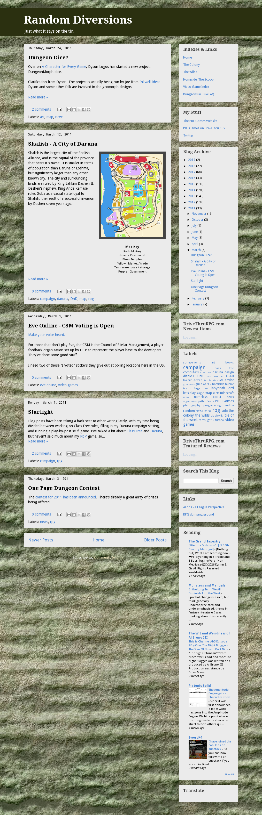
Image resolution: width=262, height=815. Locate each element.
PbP (83, 436)
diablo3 (188, 376)
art (42, 117)
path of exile (206, 401)
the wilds (202, 415)
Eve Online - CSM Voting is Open (71, 326)
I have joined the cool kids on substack (220, 745)
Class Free (134, 431)
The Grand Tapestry (204, 541)
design (229, 372)
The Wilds (190, 72)
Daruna (156, 431)
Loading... (190, 337)
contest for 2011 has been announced (65, 497)
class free (224, 368)
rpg (91, 299)
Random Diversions (78, 19)
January (197, 304)
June (195, 232)
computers (191, 372)
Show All (229, 774)
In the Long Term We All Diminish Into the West (205, 591)
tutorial (220, 420)
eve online (48, 385)
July (194, 225)
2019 (192, 160)
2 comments (41, 109)
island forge (191, 388)
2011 (192, 208)
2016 (192, 178)
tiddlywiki (217, 415)
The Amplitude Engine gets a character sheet (219, 693)
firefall (230, 376)
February (198, 298)
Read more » (38, 97)
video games (68, 385)
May (195, 238)
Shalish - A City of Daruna (62, 144)
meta (216, 393)
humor (229, 384)
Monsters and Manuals (207, 585)
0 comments (41, 291)
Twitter (188, 135)
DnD (74, 299)
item (206, 388)
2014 (192, 190)
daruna (62, 299)
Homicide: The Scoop (198, 79)
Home (98, 539)
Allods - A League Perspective (203, 507)
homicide (218, 384)
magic (200, 393)
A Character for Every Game (64, 67)
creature (205, 372)
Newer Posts (40, 539)
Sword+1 (196, 737)
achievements (192, 362)
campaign (47, 299)
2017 (192, 172)
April (195, 244)
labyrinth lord (222, 388)
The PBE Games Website (200, 121)
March (197, 250)
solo (224, 411)
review (206, 411)
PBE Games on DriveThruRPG (204, 128)
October (198, 219)
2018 (192, 166)
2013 (192, 196)
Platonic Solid (200, 686)
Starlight (40, 412)
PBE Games (224, 401)
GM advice (226, 380)
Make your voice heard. (46, 335)
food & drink (211, 380)
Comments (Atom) (108, 557)
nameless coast (207, 397)
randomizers (192, 411)
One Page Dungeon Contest (64, 488)
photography (191, 405)
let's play (189, 393)
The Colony (191, 65)
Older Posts (155, 539)
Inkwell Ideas (150, 82)
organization (190, 401)
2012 (192, 202)
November (199, 214)
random (229, 405)
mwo (186, 397)
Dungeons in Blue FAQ (198, 94)
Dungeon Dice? (48, 57)
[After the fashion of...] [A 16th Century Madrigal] (209, 547)
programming (212, 405)
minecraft (227, 393)
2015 (192, 184)
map (50, 117)
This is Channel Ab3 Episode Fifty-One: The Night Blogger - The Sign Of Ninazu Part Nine (209, 645)
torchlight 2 (206, 420)
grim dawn (189, 384)
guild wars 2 (203, 384)
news (59, 117)
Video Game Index (196, 87)
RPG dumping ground (198, 514)
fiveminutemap (192, 380)
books (229, 362)
